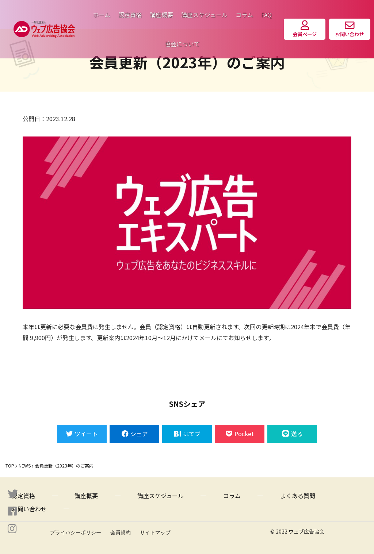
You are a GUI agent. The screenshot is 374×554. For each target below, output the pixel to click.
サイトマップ (155, 532)
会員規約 (120, 532)
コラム (244, 14)
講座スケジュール (204, 14)
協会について (182, 43)
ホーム (101, 14)
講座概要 (161, 14)
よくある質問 (297, 495)
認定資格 (130, 14)
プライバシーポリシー (75, 532)
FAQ (266, 14)
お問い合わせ (349, 29)
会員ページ (305, 29)
